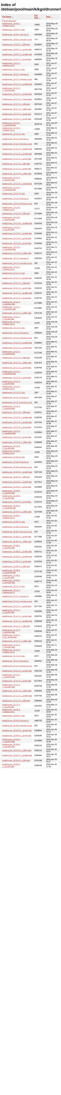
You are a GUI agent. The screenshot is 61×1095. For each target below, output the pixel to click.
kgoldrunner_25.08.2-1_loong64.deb (11, 581)
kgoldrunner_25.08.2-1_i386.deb (16, 566)
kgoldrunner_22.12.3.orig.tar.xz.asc (17, 144)
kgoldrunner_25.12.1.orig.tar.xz (15, 596)
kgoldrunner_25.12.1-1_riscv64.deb (11, 611)
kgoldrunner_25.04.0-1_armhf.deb (16, 502)
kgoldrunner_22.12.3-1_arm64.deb (17, 154)
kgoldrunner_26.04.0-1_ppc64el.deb (11, 740)
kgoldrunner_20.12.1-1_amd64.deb (17, 84)
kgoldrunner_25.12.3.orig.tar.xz (15, 661)
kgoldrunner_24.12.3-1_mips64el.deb (11, 432)
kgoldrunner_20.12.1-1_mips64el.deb (11, 124)
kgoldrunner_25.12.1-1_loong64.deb (11, 646)
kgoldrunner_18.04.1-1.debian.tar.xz (11, 25)
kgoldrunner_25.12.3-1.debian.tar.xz (11, 651)
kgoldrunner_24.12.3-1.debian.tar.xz (11, 388)
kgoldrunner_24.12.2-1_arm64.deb (17, 348)
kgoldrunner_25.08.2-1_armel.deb (16, 562)
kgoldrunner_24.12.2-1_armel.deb (16, 378)
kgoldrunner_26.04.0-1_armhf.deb (16, 736)
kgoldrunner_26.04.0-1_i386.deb (16, 760)
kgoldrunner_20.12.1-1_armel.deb (16, 114)
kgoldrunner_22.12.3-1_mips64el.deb (11, 189)
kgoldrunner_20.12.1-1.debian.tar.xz (11, 64)
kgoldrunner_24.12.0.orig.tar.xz (15, 199)
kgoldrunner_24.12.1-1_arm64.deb (17, 278)
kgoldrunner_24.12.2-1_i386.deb (16, 358)
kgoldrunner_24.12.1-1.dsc (13, 273)
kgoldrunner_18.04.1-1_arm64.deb (17, 50)
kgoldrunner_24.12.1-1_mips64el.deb (11, 308)
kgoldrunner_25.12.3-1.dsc (13, 656)
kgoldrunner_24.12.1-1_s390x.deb (16, 313)
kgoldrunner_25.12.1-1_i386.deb (16, 626)
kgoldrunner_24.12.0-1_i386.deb (16, 214)
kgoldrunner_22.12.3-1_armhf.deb (16, 159)
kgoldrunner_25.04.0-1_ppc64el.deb (11, 492)
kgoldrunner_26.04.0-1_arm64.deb (17, 731)
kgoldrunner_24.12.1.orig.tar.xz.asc (17, 263)
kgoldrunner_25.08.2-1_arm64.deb (17, 552)
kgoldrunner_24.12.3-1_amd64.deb (17, 417)
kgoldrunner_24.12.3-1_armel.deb (16, 427)
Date (48, 17)
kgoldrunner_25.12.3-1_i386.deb (16, 701)
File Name (6, 17)
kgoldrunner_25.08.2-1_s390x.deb (16, 542)
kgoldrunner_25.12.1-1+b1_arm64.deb (11, 636)
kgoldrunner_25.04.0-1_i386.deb (16, 477)
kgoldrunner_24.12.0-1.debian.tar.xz (11, 209)
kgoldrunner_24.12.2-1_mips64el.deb (11, 373)
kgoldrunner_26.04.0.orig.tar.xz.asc (17, 726)
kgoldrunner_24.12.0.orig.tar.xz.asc (17, 204)
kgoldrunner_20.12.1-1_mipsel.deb (17, 99)
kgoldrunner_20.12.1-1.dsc (13, 69)
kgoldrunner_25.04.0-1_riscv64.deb (11, 497)
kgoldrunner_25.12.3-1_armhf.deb (16, 681)
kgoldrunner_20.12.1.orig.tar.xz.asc (17, 79)
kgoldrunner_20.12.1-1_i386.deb (16, 104)
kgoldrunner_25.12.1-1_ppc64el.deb (11, 631)
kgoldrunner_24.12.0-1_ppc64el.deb (11, 218)
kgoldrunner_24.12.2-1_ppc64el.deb (11, 353)
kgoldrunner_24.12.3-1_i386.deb (16, 412)
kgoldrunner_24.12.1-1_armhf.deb (16, 288)
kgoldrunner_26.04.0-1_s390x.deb (16, 750)
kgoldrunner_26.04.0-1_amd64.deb (17, 755)
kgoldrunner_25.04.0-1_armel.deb (16, 487)
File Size (36, 17)
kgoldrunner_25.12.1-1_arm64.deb (17, 616)
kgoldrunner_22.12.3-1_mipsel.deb (17, 184)
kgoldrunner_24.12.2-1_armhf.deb (16, 368)
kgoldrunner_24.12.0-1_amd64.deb (17, 223)
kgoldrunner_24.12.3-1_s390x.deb (16, 442)
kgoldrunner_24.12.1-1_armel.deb (16, 298)
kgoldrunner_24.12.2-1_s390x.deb (16, 363)
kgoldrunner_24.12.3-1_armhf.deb (16, 437)
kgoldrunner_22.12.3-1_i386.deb (16, 164)
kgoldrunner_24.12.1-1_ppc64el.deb (11, 303)
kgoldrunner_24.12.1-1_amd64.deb (17, 293)
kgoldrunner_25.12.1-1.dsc (13, 586)
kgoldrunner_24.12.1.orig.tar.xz (15, 258)
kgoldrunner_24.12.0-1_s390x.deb (16, 253)
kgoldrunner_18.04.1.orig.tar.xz (15, 35)
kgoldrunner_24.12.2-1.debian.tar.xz (11, 323)
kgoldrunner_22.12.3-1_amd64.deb (17, 149)
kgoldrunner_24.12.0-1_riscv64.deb (11, 228)
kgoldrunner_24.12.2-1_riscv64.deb (11, 382)
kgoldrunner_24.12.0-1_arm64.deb (17, 233)
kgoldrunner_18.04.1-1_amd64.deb (17, 54)
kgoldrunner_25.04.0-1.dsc (13, 457)
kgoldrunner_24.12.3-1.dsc (13, 393)
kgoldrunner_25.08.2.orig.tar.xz (15, 527)
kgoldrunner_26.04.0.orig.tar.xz (15, 721)
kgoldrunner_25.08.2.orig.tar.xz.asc (17, 532)
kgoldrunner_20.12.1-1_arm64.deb (17, 94)
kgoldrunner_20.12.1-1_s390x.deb (16, 109)
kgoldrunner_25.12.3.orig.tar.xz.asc (17, 666)
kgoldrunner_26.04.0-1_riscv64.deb (11, 765)
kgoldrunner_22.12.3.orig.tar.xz (15, 139)
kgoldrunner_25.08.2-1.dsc (13, 522)
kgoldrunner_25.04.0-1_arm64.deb (17, 482)
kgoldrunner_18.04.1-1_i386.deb (16, 45)
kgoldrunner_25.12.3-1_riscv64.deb (11, 706)
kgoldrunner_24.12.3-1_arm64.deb (17, 422)
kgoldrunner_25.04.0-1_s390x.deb (16, 512)
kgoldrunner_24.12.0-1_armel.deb (16, 238)
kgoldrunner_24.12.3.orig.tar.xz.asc (17, 402)
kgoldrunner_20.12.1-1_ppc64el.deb (11, 89)
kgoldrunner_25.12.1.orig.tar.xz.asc (17, 601)
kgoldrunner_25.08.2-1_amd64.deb (17, 557)
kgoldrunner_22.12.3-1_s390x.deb (16, 174)
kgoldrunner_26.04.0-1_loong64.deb (11, 745)
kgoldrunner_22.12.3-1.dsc (13, 134)
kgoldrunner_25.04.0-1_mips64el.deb (11, 507)
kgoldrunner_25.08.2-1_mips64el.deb (11, 571)
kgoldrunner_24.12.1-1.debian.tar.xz (11, 268)
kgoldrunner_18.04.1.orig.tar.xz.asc (17, 40)
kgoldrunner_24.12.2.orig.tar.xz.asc (17, 338)
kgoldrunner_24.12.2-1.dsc (13, 328)
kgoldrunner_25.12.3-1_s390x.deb (16, 691)
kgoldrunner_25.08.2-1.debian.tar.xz (11, 517)
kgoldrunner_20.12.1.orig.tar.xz (15, 74)
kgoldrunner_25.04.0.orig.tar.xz (15, 462)
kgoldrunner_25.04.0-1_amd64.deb (17, 472)
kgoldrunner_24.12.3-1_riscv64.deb (11, 447)
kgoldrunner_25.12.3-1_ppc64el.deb (11, 676)
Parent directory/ (9, 21)
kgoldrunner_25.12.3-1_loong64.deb (11, 686)
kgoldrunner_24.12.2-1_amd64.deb (17, 343)
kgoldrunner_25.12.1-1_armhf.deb (16, 606)
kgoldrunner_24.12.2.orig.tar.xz (15, 333)
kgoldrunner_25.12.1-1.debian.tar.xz (11, 591)
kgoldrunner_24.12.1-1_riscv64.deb (11, 318)
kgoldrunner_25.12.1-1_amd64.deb (17, 621)
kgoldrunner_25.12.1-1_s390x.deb (16, 641)
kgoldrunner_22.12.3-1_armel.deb (16, 169)
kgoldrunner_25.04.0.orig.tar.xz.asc (17, 467)
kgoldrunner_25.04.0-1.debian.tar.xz (11, 452)
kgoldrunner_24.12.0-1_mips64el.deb (11, 248)
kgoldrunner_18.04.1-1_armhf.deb (16, 59)
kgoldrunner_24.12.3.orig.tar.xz (15, 398)
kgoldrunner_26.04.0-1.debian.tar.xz (11, 711)
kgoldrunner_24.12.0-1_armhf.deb (16, 243)
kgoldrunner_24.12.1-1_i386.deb (16, 283)
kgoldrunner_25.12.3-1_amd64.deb (17, 696)
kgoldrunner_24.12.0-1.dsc (13, 194)
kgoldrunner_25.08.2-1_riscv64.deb (11, 576)
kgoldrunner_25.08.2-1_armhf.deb (16, 537)
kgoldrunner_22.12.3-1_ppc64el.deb (11, 179)
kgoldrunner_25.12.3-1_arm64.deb (17, 671)
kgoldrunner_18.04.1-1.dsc (13, 30)
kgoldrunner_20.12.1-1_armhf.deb (16, 119)
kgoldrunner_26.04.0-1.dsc (13, 716)
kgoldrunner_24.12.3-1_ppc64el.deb (11, 407)
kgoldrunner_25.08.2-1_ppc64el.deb (11, 547)
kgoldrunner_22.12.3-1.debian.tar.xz (11, 129)
